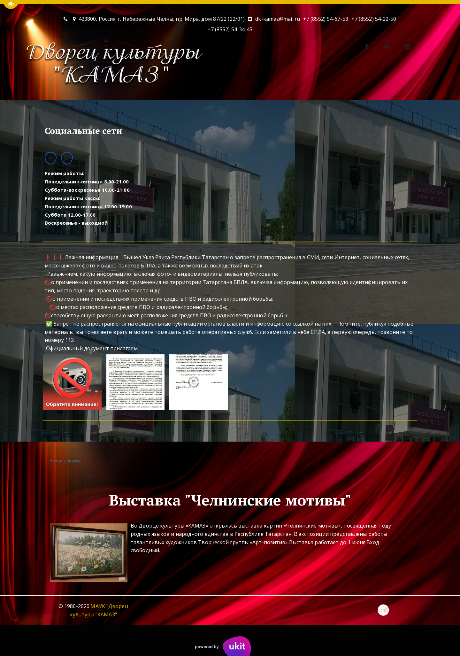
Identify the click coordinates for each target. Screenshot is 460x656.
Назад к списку (64, 461)
